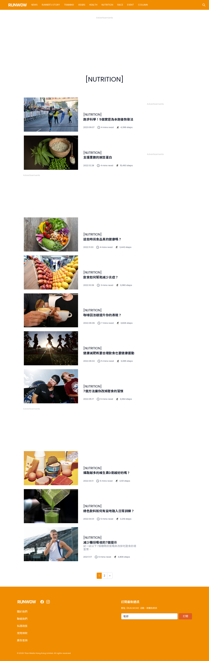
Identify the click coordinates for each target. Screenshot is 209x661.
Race (120, 4)
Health (93, 4)
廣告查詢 (22, 640)
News (34, 4)
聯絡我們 (22, 619)
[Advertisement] (104, 42)
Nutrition (107, 4)
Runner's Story (51, 4)
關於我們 (22, 612)
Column (143, 4)
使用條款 (22, 633)
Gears (81, 4)
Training (69, 4)
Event (130, 4)
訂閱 (185, 616)
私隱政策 (22, 626)
